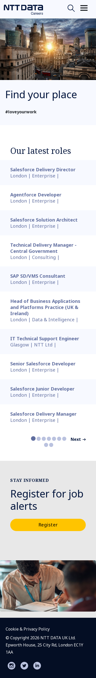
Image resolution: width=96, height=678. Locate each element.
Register (48, 525)
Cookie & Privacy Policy (28, 629)
